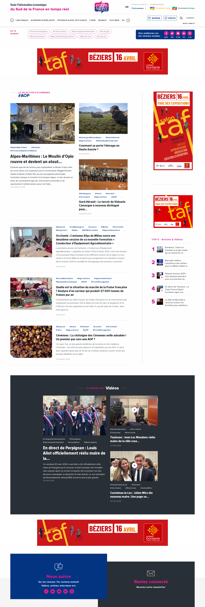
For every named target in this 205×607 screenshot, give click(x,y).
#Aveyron (60, 227)
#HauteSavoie (113, 137)
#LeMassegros (77, 227)
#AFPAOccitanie (90, 230)
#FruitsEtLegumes (100, 282)
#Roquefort (61, 230)
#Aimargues (85, 194)
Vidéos (172, 18)
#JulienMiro (146, 488)
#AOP (114, 197)
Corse (92, 20)
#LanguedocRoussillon (54, 439)
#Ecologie (105, 31)
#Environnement (37, 37)
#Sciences (101, 37)
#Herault (110, 194)
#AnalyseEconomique (66, 282)
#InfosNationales (64, 278)
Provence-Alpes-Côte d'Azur (72, 20)
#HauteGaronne (118, 429)
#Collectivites (59, 31)
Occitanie (114, 20)
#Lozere (93, 227)
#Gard (98, 194)
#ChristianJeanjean (39, 31)
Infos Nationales (19, 20)
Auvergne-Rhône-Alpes (43, 20)
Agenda (156, 18)
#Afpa (75, 230)
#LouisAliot (74, 442)
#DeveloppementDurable (83, 31)
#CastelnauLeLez (118, 485)
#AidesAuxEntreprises (107, 141)
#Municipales (90, 442)
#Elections (130, 433)
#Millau (104, 227)
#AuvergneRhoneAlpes (90, 137)
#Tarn (59, 330)
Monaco (102, 20)
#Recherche (85, 37)
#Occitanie (84, 197)
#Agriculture (85, 141)
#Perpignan (75, 439)
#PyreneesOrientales (53, 442)
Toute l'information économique (49, 7)
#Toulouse (115, 433)
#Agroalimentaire (111, 230)
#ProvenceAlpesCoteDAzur (23, 151)
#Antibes (35, 147)
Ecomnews (138, 8)
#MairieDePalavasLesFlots (62, 37)
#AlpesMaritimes (18, 147)
